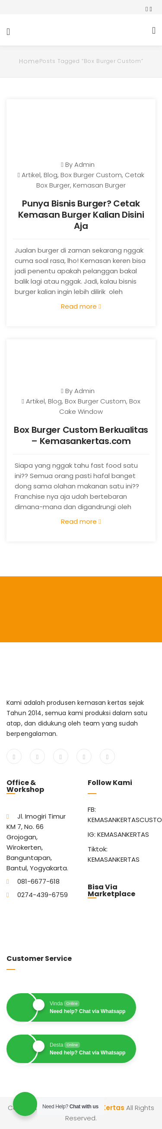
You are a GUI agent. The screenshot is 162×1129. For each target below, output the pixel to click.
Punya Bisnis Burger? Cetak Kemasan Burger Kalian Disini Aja (81, 214)
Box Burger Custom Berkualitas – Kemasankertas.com (81, 435)
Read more (81, 306)
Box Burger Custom (91, 174)
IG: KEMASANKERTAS (118, 834)
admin (84, 164)
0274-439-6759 (42, 894)
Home (29, 61)
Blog (50, 174)
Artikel (31, 174)
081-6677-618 (38, 881)
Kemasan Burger (99, 185)
